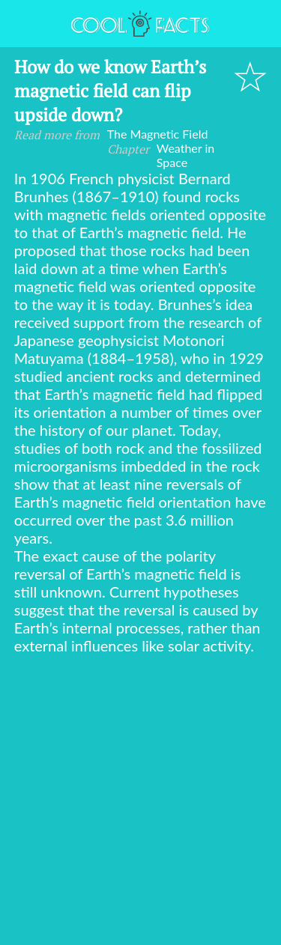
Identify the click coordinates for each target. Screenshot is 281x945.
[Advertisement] (140, 802)
